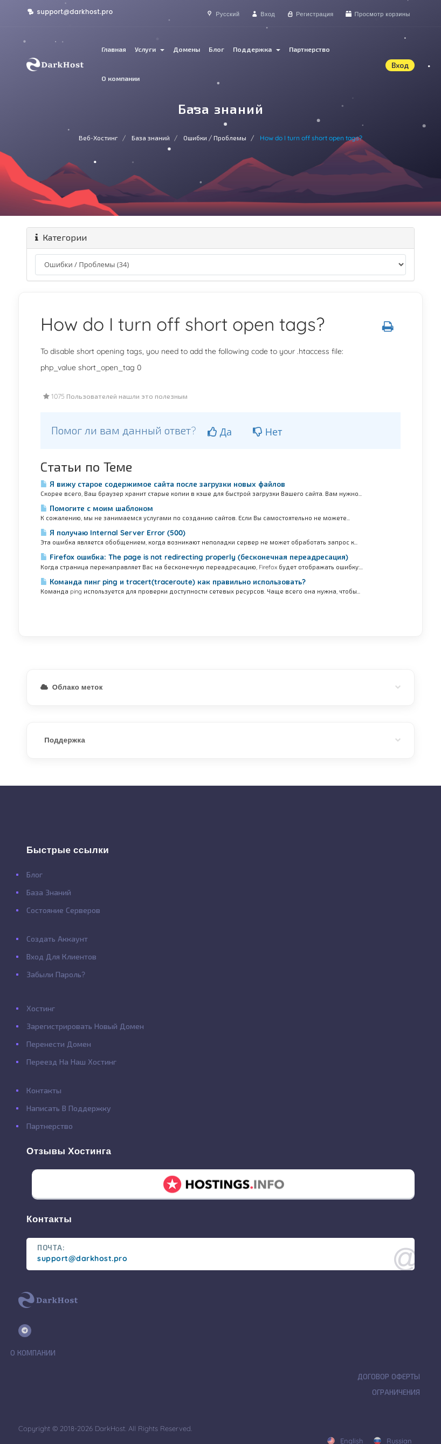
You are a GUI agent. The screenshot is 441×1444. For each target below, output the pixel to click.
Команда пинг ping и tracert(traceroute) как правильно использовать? (173, 581)
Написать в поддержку (68, 1108)
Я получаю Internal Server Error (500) (112, 532)
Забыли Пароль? (55, 974)
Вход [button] (400, 65)
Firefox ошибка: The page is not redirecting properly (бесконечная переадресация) (194, 557)
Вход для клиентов (61, 957)
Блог (216, 49)
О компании (120, 78)
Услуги (149, 49)
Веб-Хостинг (98, 138)
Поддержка (256, 49)
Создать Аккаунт (57, 939)
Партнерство (309, 49)
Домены (186, 49)
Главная (113, 49)
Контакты (43, 1090)
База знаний (151, 138)
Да (220, 431)
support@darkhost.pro (69, 12)
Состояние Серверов (63, 910)
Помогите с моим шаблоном (96, 508)
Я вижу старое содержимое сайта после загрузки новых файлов (162, 484)
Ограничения (396, 1392)
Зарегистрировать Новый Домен (85, 1026)
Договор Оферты (388, 1376)
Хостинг (40, 1008)
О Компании (33, 1352)
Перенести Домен (58, 1044)
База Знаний (48, 892)
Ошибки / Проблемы (214, 138)
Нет (267, 431)
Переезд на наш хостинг (71, 1062)
